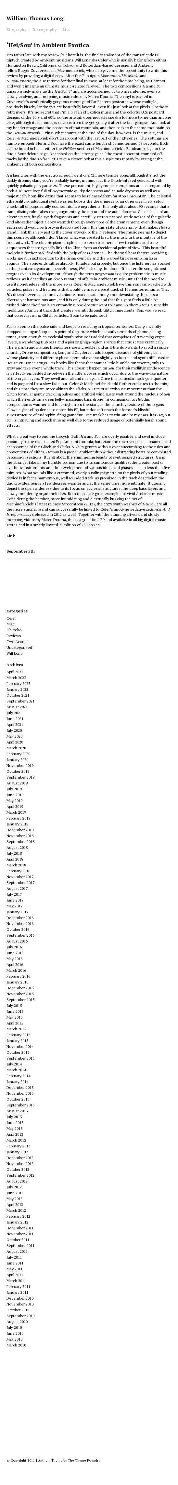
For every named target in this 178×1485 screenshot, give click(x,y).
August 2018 (17, 847)
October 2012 (17, 1169)
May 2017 (14, 905)
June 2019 (14, 794)
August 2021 (17, 706)
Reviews (13, 635)
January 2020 (17, 759)
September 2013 (20, 1105)
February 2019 (18, 818)
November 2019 (19, 765)
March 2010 (16, 1345)
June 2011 (14, 1263)
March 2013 (16, 1140)
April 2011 (14, 1274)
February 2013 (18, 1146)
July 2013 (14, 1116)
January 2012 (17, 1222)
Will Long (14, 653)
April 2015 (14, 1023)
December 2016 (19, 917)
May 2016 (14, 958)
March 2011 (16, 1280)
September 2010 (20, 1315)
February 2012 (18, 1216)
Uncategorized (19, 647)
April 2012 (14, 1204)
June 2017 (14, 900)
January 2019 (17, 824)
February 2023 (18, 683)
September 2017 (20, 882)
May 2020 (14, 736)
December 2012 (19, 1157)
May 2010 (14, 1339)
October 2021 (17, 695)
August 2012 (17, 1181)
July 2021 (14, 712)
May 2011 (14, 1268)
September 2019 (20, 777)
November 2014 (19, 1046)
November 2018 (19, 835)
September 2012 (20, 1175)
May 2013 (14, 1128)
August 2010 (17, 1321)
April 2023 (14, 671)
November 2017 (19, 876)
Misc (10, 624)
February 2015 (18, 1034)
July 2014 (14, 1064)
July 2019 (14, 788)
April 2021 (14, 724)
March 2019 (16, 812)
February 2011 (18, 1286)
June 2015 (14, 1011)
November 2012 (19, 1163)
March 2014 (16, 1069)
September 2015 (20, 999)
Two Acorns (17, 641)
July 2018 (14, 853)
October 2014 (17, 1052)
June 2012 (14, 1192)
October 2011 (17, 1239)
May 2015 (14, 1017)
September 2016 (20, 935)
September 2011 (20, 1245)
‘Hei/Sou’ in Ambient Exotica (47, 45)
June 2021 (14, 718)
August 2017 (17, 888)
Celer (11, 618)
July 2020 (14, 730)
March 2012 (16, 1210)
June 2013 (14, 1122)
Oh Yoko (13, 629)
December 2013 (19, 1087)
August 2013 (17, 1110)
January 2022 (17, 689)
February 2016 (18, 976)
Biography (16, 29)
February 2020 (18, 753)
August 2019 (17, 783)
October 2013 (17, 1099)
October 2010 (17, 1309)
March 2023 (16, 677)
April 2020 (14, 742)
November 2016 (19, 923)
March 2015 (16, 1028)
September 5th (20, 551)
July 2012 (14, 1186)
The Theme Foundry (84, 1460)
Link (10, 535)
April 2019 (14, 806)
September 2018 (20, 841)
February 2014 (18, 1075)
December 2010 (19, 1298)
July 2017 (14, 894)
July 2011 (14, 1257)
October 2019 (17, 771)
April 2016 (14, 964)
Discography (44, 29)
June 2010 (14, 1333)
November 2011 (19, 1233)
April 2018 (14, 859)
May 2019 (14, 800)
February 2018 (18, 870)
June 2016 (14, 952)
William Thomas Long (34, 18)
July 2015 (14, 1005)
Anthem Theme (50, 1460)
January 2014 (17, 1081)
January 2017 (17, 911)
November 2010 (19, 1304)
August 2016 (17, 941)
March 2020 (16, 747)
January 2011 (17, 1292)
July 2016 (14, 946)
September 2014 (20, 1058)
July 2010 (14, 1327)
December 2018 (19, 829)
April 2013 (14, 1134)
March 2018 (16, 865)
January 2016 (17, 982)
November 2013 (19, 1093)
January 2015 (17, 1040)
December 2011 (19, 1227)
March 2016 (16, 970)
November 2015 (19, 993)
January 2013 (17, 1151)
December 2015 (19, 987)
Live (66, 29)
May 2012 (14, 1198)
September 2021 (20, 701)
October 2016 (17, 929)
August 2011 (17, 1251)
